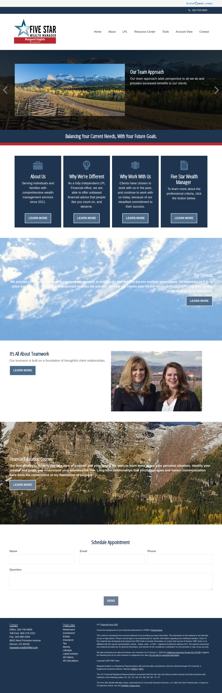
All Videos (68, 657)
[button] (112, 32)
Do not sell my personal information (164, 655)
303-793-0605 (198, 10)
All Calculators (70, 660)
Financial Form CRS (109, 625)
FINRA (134, 669)
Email (83, 551)
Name (13, 551)
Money (66, 646)
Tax (65, 643)
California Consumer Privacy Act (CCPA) (184, 652)
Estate (66, 636)
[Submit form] (111, 601)
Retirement (69, 629)
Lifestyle (67, 650)
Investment (69, 633)
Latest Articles (70, 653)
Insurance (68, 640)
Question (16, 569)
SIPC (141, 669)
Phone (151, 551)
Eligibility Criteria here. (130, 686)
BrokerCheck (156, 630)
